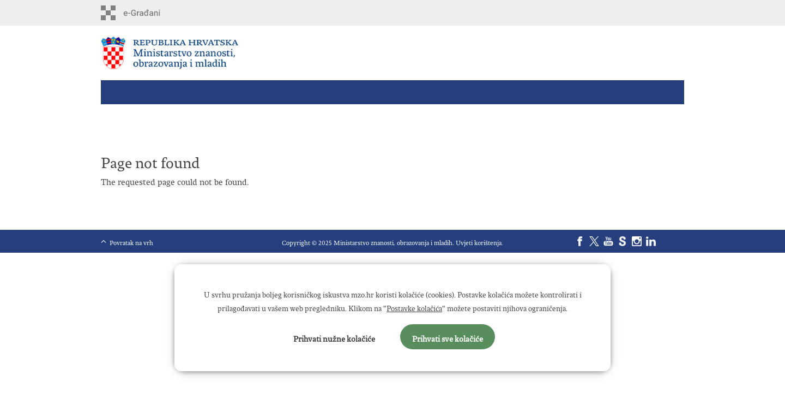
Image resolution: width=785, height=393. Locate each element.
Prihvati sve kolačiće (447, 337)
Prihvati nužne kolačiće (334, 337)
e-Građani (147, 12)
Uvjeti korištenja (479, 241)
